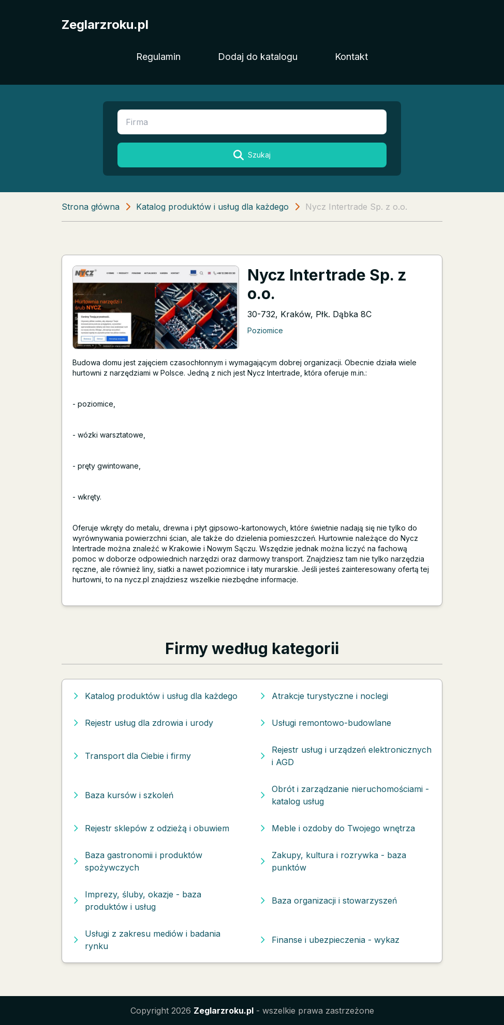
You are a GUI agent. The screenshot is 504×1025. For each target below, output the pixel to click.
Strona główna (91, 206)
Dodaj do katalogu (258, 56)
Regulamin (158, 56)
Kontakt (351, 56)
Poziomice (265, 330)
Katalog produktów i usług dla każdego (212, 206)
